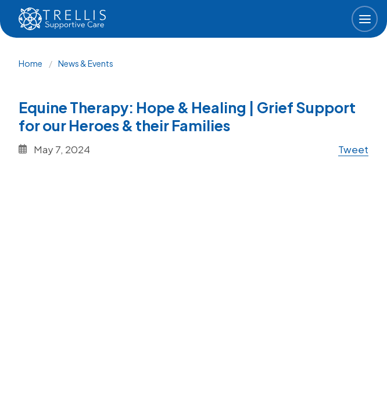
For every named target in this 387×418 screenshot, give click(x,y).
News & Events (85, 63)
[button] (365, 19)
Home (30, 63)
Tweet (353, 149)
